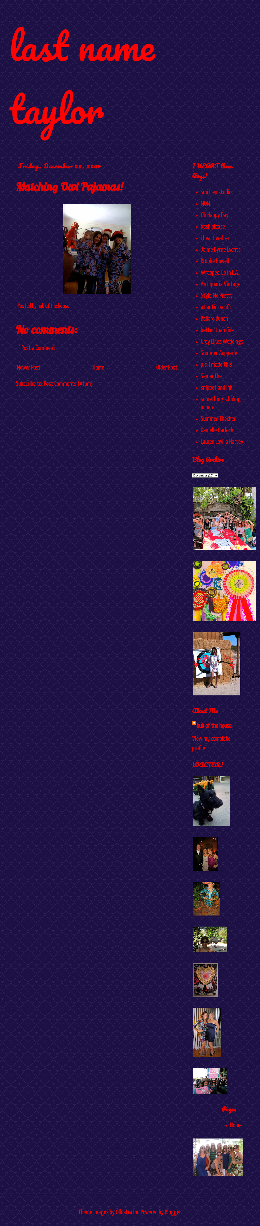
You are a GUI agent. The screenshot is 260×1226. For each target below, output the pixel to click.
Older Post (166, 368)
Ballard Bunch (214, 319)
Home (98, 368)
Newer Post (28, 368)
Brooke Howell (215, 261)
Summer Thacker (218, 419)
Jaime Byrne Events (221, 250)
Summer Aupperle (219, 353)
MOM (205, 204)
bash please (213, 227)
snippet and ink (216, 388)
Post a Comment (38, 348)
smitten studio (216, 192)
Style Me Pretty (217, 296)
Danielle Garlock (217, 430)
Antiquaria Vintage (221, 284)
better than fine (217, 330)
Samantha (211, 376)
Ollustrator (127, 1212)
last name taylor (81, 77)
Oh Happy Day (215, 215)
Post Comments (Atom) (68, 384)
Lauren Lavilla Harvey (222, 442)
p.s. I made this (216, 365)
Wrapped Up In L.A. (220, 273)
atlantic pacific (216, 307)
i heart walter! (216, 238)
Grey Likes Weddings (222, 342)
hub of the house (214, 726)
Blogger (173, 1212)
